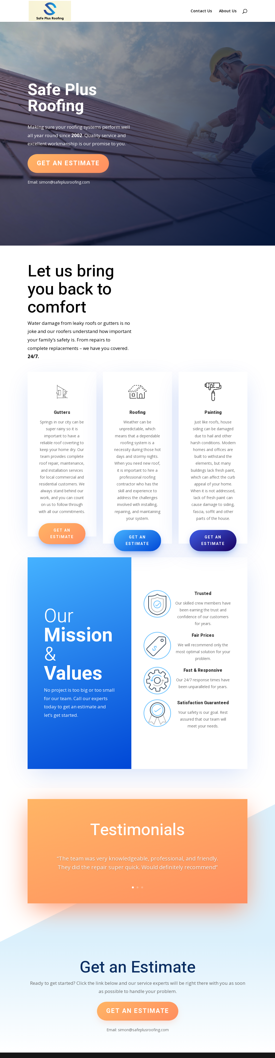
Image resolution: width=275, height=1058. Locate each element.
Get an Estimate (62, 533)
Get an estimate (68, 163)
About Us (227, 11)
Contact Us (201, 11)
